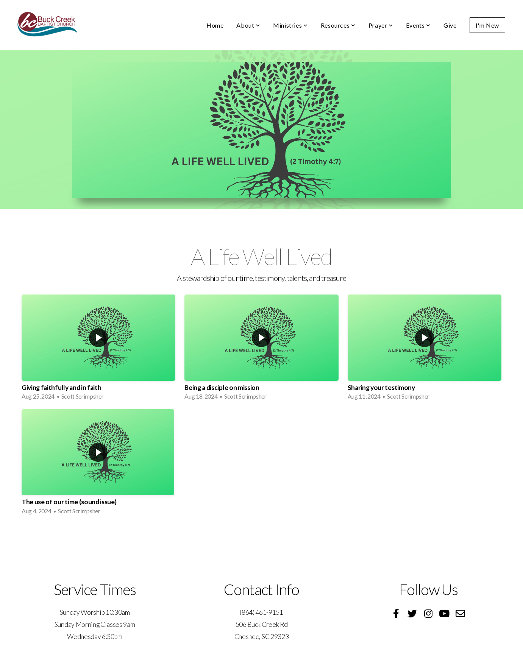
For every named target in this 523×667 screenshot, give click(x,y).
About (248, 25)
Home (215, 25)
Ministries (290, 25)
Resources (338, 25)
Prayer (380, 25)
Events (418, 25)
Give (450, 25)
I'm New (487, 25)
